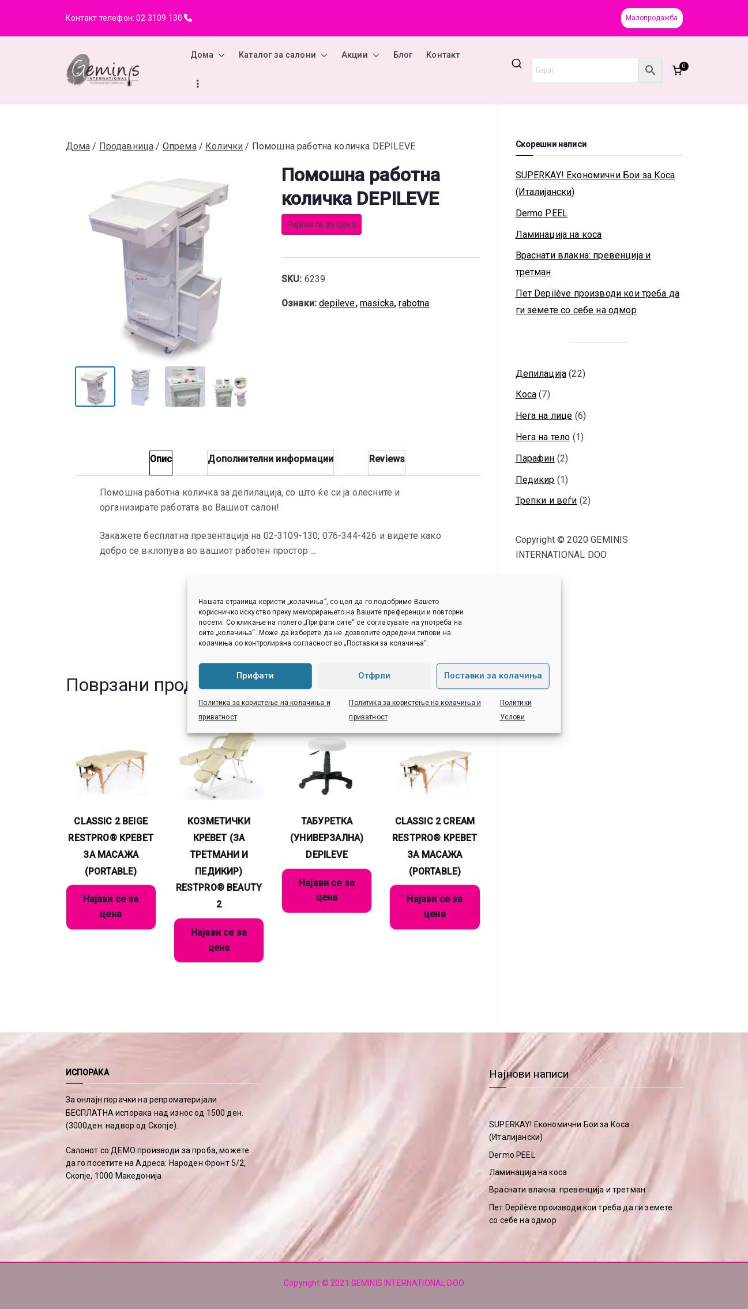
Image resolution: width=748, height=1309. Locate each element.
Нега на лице (544, 415)
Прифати (255, 675)
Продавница (126, 146)
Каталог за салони (283, 55)
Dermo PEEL (542, 213)
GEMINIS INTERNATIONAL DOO (407, 1283)
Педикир (535, 479)
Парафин (535, 458)
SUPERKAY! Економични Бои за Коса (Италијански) (595, 183)
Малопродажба (652, 18)
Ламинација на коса (559, 234)
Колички (224, 146)
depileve (337, 303)
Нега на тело (543, 437)
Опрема (180, 146)
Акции (360, 55)
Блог (403, 55)
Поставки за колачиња (493, 675)
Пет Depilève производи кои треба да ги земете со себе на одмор (598, 302)
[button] (219, 55)
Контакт (443, 55)
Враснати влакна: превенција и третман (583, 263)
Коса (526, 394)
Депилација (541, 373)
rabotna (414, 303)
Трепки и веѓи (546, 500)
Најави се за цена (321, 224)
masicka (377, 303)
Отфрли (374, 675)
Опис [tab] (161, 458)
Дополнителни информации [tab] (270, 458)
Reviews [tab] (387, 458)
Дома (207, 55)
